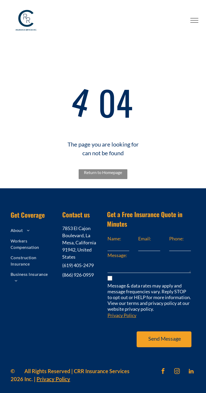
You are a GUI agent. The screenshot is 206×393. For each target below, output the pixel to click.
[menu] (194, 20)
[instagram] (177, 365)
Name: (114, 238)
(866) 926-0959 (78, 275)
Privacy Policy (122, 315)
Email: (144, 238)
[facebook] (163, 365)
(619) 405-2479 (78, 265)
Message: (117, 255)
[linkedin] (191, 365)
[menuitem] (32, 231)
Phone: (176, 238)
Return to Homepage (103, 172)
